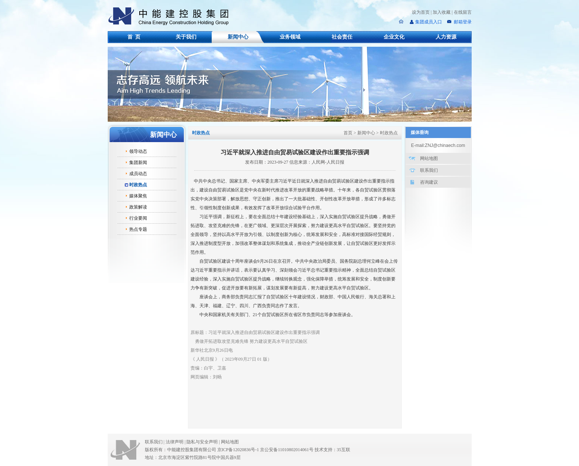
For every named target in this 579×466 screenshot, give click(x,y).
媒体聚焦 (138, 195)
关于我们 (186, 37)
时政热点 (138, 184)
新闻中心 (238, 37)
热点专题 (138, 229)
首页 (348, 132)
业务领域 (290, 37)
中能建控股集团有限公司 (171, 16)
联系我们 (429, 170)
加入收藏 (441, 12)
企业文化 (394, 37)
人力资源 (446, 37)
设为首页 (421, 12)
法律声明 (176, 441)
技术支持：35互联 (332, 449)
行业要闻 (138, 218)
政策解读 (138, 207)
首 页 (133, 37)
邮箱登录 (462, 21)
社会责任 (342, 37)
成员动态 (138, 173)
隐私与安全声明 (202, 441)
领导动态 (138, 151)
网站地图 (429, 158)
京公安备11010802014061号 (286, 449)
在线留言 (463, 12)
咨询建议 (429, 182)
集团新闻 (138, 162)
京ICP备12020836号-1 (238, 449)
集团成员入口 (428, 21)
